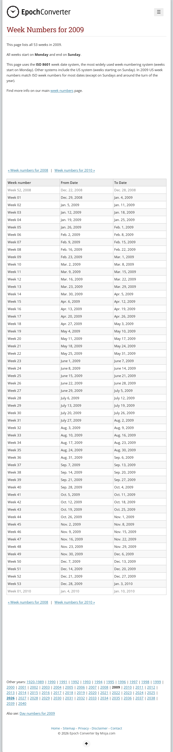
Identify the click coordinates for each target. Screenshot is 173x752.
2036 (128, 698)
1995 (110, 682)
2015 (34, 692)
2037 (139, 698)
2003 (46, 687)
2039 (11, 703)
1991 (63, 682)
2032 (81, 698)
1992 (75, 682)
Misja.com (107, 733)
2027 (22, 698)
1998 (145, 682)
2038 (151, 698)
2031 (69, 698)
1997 (134, 682)
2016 (46, 692)
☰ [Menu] (159, 11)
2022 (116, 692)
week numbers (61, 90)
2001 (22, 687)
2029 (46, 698)
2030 (57, 698)
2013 (11, 692)
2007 (93, 687)
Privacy (83, 728)
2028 (34, 698)
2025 (151, 692)
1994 (98, 682)
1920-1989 (35, 682)
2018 (69, 692)
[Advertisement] (59, 131)
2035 (116, 698)
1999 (157, 682)
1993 (87, 682)
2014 (22, 692)
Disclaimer (100, 728)
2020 (93, 692)
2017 (57, 692)
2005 (69, 687)
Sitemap (69, 728)
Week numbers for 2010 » (75, 170)
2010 (128, 687)
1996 (122, 682)
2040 (22, 703)
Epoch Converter (82, 733)
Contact (116, 728)
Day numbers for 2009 (37, 713)
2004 (57, 687)
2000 (11, 687)
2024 (139, 692)
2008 (104, 687)
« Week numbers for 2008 (28, 170)
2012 (151, 687)
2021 (104, 692)
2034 (104, 698)
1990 (52, 682)
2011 (139, 687)
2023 (128, 692)
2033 (93, 698)
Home (55, 728)
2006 (81, 687)
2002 (34, 687)
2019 (81, 692)
